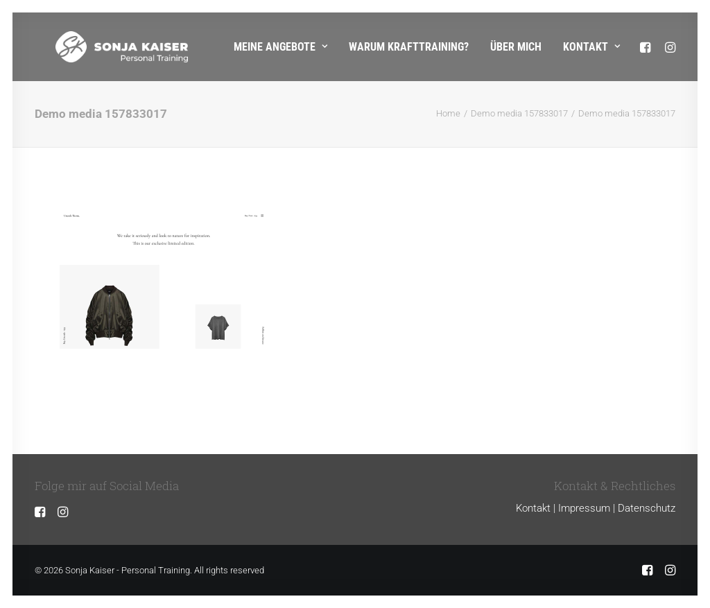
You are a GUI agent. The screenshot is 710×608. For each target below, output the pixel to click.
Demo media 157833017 (519, 113)
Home (448, 113)
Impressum (584, 508)
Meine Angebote (280, 46)
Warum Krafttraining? (409, 46)
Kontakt (591, 46)
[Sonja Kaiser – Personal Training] (101, 46)
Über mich (516, 46)
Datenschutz (646, 508)
